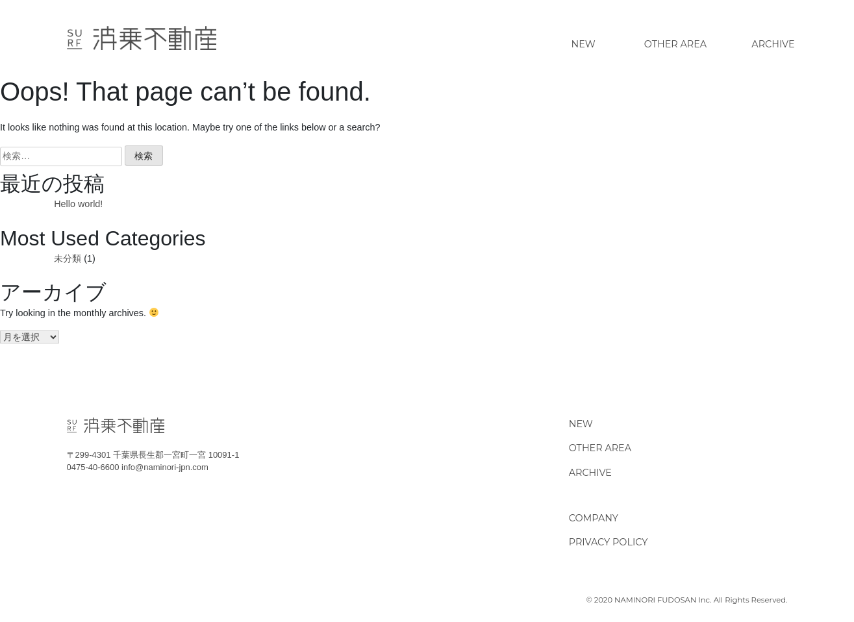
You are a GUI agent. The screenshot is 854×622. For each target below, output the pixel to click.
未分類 (67, 258)
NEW (581, 424)
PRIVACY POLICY (608, 542)
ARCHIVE (590, 473)
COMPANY (593, 518)
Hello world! (78, 204)
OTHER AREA (600, 448)
